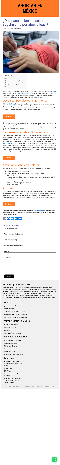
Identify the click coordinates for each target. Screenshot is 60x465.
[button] (54, 459)
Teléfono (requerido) (30, 241)
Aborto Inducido (9, 308)
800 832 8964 (8, 376)
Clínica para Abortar (10, 327)
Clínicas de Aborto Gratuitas (12, 333)
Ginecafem (7, 330)
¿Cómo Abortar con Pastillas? (13, 340)
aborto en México (40, 210)
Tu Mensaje (30, 263)
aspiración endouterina (21, 93)
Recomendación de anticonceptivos (15, 83)
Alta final (7, 87)
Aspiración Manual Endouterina (13, 354)
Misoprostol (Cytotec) (10, 346)
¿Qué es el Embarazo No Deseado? (14, 311)
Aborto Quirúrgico (9, 352)
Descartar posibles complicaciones (15, 81)
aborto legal (12, 104)
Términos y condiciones (44, 387)
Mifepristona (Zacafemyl (11, 343)
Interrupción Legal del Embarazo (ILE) (15, 317)
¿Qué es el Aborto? (10, 306)
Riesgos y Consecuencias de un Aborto (16, 314)
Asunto (30, 253)
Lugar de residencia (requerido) (30, 247)
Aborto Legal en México (11, 324)
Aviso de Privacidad (29, 387)
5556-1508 (7, 372)
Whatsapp (8, 368)
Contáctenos (9, 116)
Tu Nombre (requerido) (30, 229)
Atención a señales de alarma (13, 85)
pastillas (53, 91)
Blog (54, 387)
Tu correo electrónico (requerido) (30, 235)
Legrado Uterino (9, 349)
